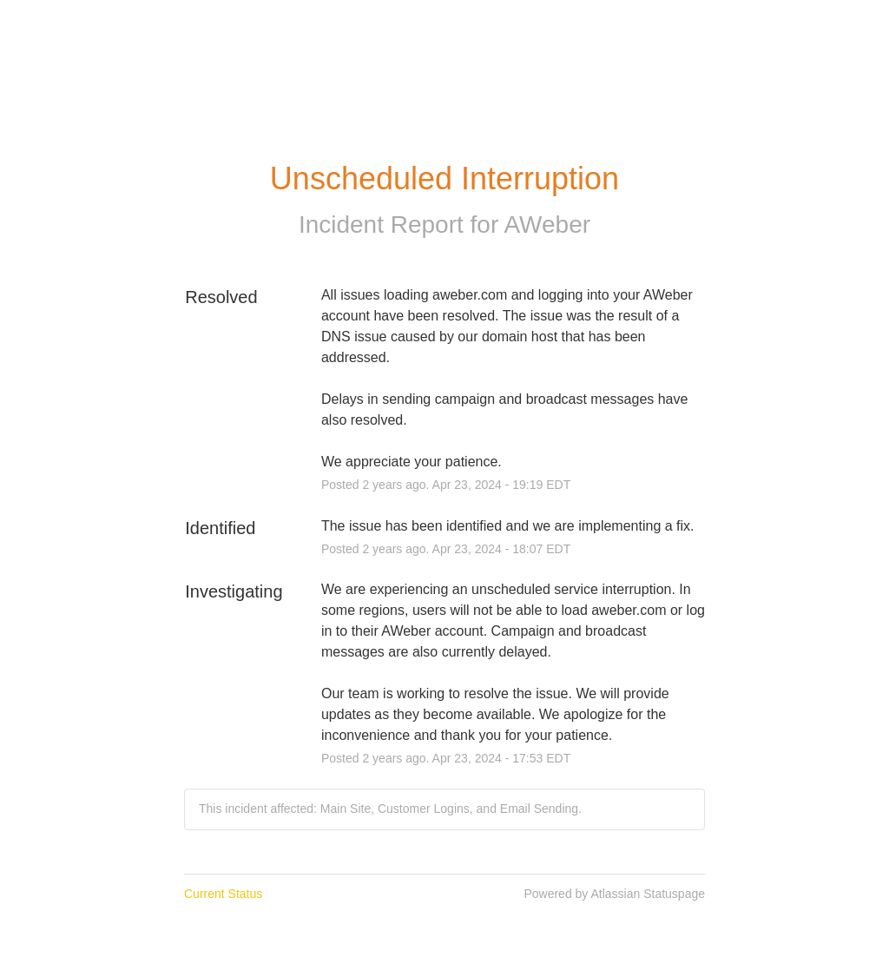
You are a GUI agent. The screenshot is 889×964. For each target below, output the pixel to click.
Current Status (223, 894)
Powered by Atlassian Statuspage (614, 894)
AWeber (547, 224)
